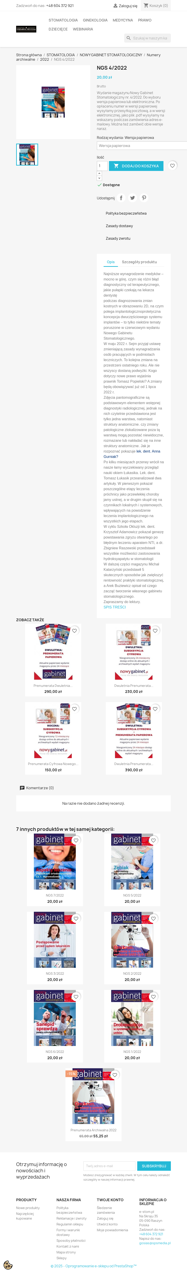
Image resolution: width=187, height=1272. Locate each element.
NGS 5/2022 (132, 895)
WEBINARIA (83, 29)
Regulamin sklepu (70, 1224)
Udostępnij (121, 197)
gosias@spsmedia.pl (155, 1243)
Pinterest (143, 197)
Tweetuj (132, 197)
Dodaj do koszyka (136, 166)
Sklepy (62, 1258)
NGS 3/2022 (55, 973)
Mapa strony (66, 1252)
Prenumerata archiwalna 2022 (93, 1130)
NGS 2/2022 (132, 973)
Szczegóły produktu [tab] (139, 262)
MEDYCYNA (123, 20)
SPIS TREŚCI (115, 607)
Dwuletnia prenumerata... (133, 685)
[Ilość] (102, 166)
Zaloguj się (105, 1218)
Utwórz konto (107, 1224)
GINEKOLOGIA (95, 20)
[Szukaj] (147, 38)
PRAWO (145, 20)
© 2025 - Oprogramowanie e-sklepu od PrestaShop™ (94, 1266)
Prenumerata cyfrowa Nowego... (53, 764)
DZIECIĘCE (58, 29)
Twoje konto (110, 1199)
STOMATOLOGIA (63, 20)
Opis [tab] (111, 262)
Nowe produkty (28, 1208)
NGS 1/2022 (132, 1052)
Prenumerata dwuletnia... (53, 685)
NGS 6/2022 (55, 1052)
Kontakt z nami (68, 1246)
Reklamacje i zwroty (72, 1218)
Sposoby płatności (71, 1240)
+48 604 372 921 (60, 5)
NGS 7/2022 (55, 895)
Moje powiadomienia (112, 1230)
